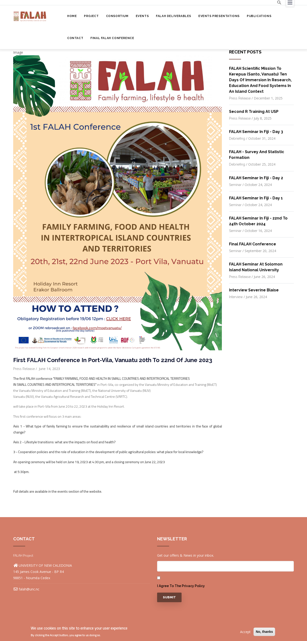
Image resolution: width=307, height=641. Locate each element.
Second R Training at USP (253, 111)
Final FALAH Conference (112, 38)
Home (72, 16)
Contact (75, 38)
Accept (245, 631)
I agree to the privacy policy (181, 586)
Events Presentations (219, 16)
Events (142, 16)
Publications (259, 16)
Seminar (235, 185)
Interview (236, 297)
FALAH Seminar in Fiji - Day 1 (256, 198)
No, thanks (264, 632)
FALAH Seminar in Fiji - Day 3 (256, 131)
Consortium (117, 16)
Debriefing (237, 138)
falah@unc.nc (26, 589)
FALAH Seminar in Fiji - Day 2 (256, 178)
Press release (24, 369)
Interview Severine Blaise (254, 290)
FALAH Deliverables (173, 16)
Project (91, 16)
